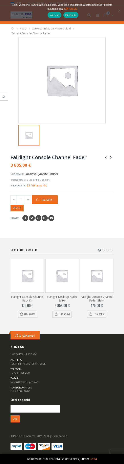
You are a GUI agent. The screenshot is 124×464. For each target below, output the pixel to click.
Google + (45, 218)
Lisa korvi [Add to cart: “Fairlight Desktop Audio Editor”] (64, 314)
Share (14, 218)
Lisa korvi (47, 200)
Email (51, 218)
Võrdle (17, 208)
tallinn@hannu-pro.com (24, 382)
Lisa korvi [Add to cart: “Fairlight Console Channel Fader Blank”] (99, 314)
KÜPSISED (70, 8)
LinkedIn (38, 218)
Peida (93, 459)
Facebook (25, 218)
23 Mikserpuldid (37, 185)
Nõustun (54, 15)
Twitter (32, 218)
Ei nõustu (70, 15)
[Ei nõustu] (119, 10)
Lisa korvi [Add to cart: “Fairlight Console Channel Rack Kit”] (29, 314)
